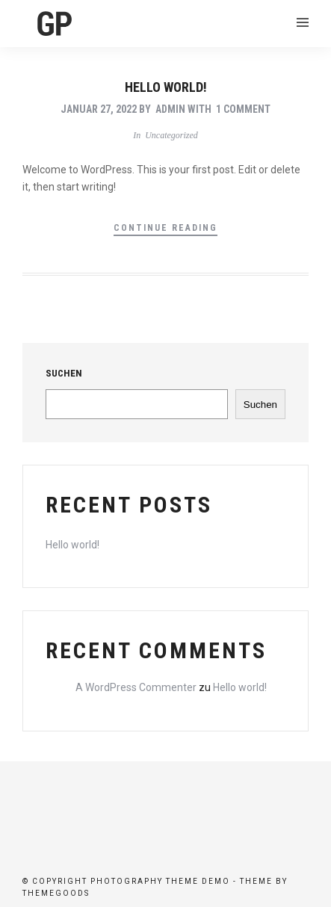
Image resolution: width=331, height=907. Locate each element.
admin (170, 109)
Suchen (64, 373)
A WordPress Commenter (136, 687)
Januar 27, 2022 (99, 109)
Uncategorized (171, 135)
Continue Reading (165, 228)
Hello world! (166, 87)
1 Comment (243, 109)
